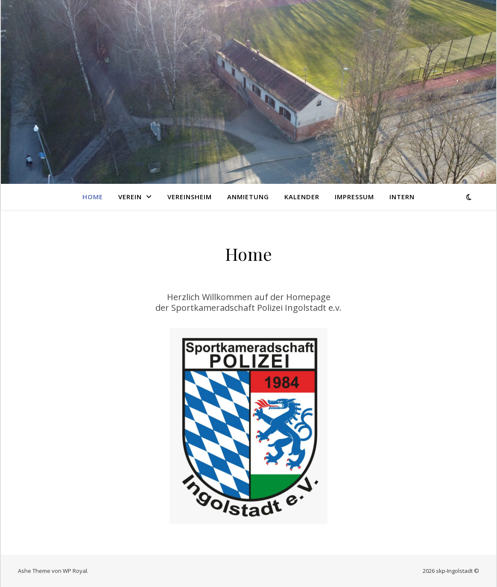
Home (92, 196)
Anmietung (248, 196)
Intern (402, 196)
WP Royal (75, 571)
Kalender (301, 196)
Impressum (354, 196)
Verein (130, 196)
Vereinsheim (189, 196)
